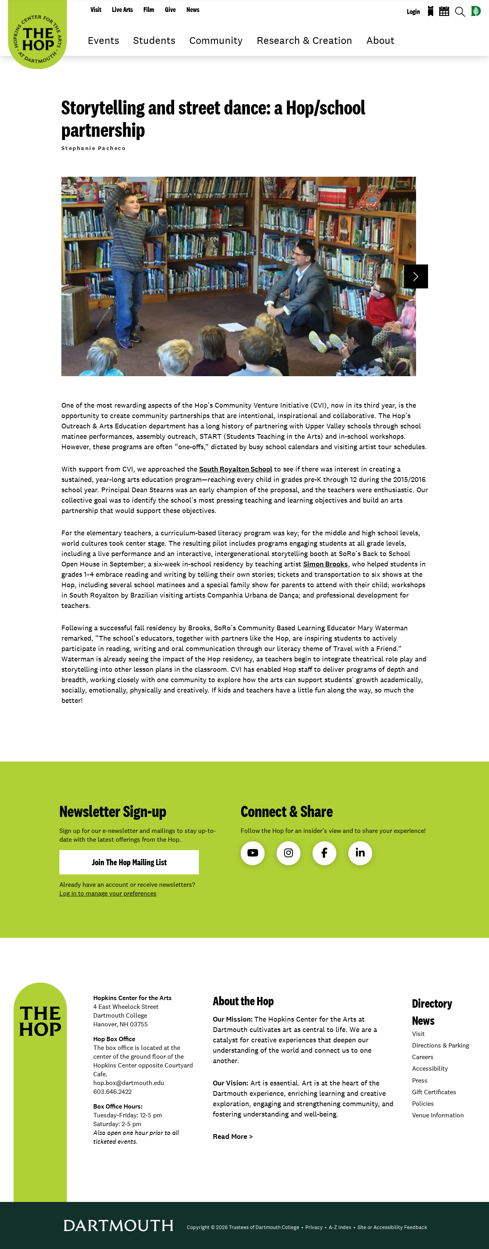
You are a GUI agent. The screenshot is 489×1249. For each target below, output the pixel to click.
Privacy (314, 1227)
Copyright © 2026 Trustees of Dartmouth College (243, 1227)
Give (170, 9)
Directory (432, 1003)
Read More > (233, 1136)
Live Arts (122, 9)
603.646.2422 (112, 1091)
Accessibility (430, 1068)
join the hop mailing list (129, 862)
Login (413, 11)
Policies (423, 1103)
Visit (95, 9)
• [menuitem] (302, 1227)
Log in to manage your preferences (108, 893)
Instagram (288, 853)
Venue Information (438, 1115)
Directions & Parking (440, 1045)
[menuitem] (243, 1227)
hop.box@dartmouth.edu (128, 1083)
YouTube (252, 853)
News (193, 9)
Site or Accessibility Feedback (392, 1227)
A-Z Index (340, 1227)
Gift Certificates (434, 1092)
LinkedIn (360, 853)
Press (420, 1080)
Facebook (324, 853)
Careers (423, 1057)
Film (148, 9)
